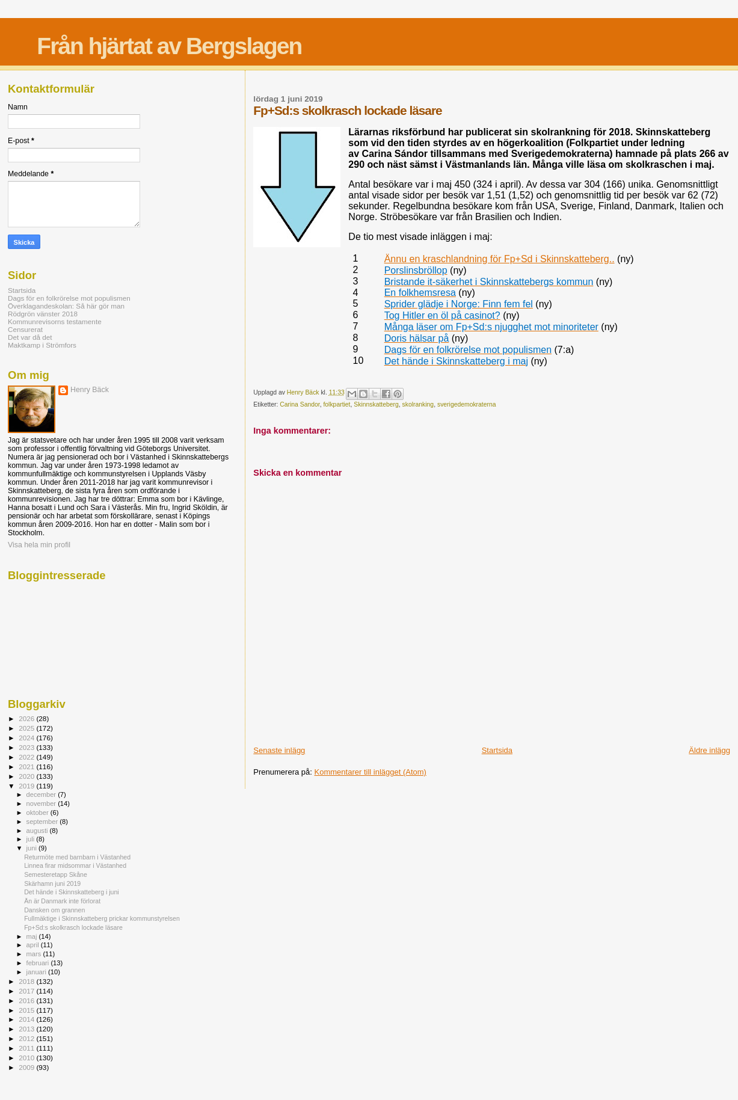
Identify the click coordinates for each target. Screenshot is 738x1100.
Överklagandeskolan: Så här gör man (66, 306)
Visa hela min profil (39, 545)
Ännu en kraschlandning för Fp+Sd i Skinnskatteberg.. (499, 259)
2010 (27, 1058)
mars (34, 953)
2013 (27, 1029)
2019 (27, 786)
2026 (27, 718)
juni (32, 848)
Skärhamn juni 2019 (52, 883)
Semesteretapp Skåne (55, 874)
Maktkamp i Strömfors (42, 345)
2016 (27, 1000)
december (42, 794)
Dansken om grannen (54, 910)
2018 (27, 981)
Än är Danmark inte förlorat (62, 901)
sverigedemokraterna (466, 404)
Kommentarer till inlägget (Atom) (370, 771)
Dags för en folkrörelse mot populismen (69, 298)
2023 (27, 747)
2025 (27, 728)
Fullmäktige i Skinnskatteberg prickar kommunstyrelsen (102, 918)
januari (37, 972)
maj (32, 936)
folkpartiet (336, 404)
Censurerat (25, 329)
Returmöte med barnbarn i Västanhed (77, 857)
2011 (27, 1048)
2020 (27, 776)
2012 (27, 1038)
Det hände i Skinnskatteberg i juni (71, 892)
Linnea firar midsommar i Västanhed (75, 865)
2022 (27, 757)
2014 (27, 1019)
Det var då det (30, 337)
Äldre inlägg (709, 750)
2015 (27, 1010)
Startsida (497, 750)
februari (38, 962)
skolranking (418, 404)
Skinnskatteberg (376, 404)
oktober (38, 812)
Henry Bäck (89, 390)
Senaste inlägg (279, 750)
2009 (27, 1067)
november (42, 803)
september (43, 821)
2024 (27, 738)
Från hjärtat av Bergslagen (169, 46)
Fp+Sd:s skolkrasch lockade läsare (73, 927)
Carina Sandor (299, 404)
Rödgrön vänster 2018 (43, 314)
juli (31, 839)
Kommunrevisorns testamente (55, 321)
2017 (27, 991)
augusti (38, 830)
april (33, 944)
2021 (27, 766)
